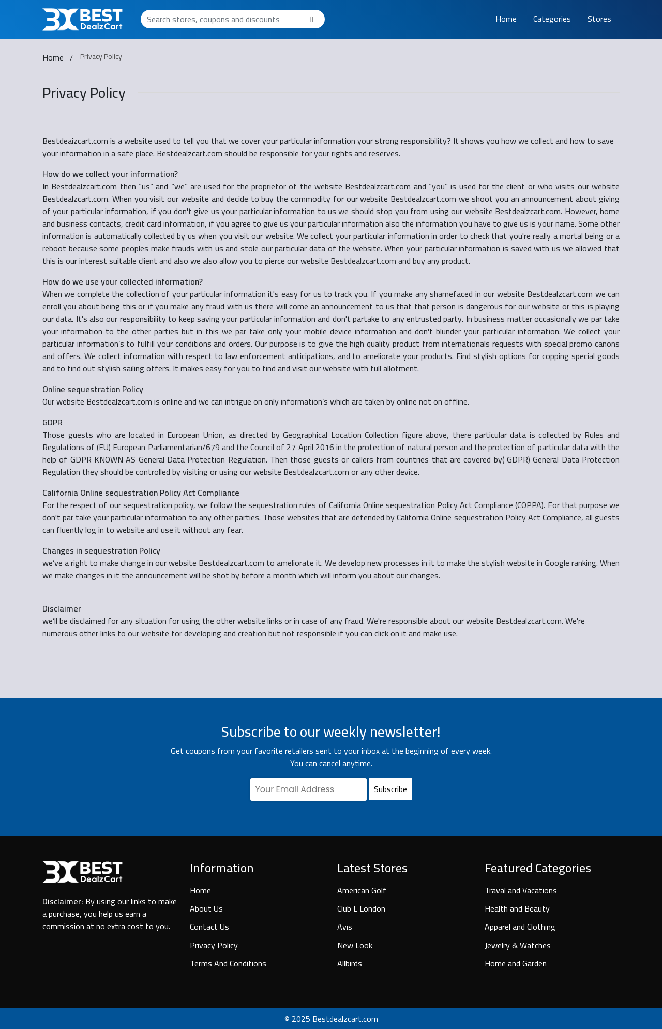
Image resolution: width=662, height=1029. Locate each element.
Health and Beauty (517, 908)
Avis (344, 926)
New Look (354, 945)
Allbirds (349, 963)
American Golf (361, 890)
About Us (206, 908)
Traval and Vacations (521, 890)
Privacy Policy (214, 945)
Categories (552, 18)
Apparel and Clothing (520, 926)
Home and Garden (516, 963)
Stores (599, 18)
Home (506, 18)
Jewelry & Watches (518, 945)
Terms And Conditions (228, 963)
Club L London (361, 908)
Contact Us (209, 926)
